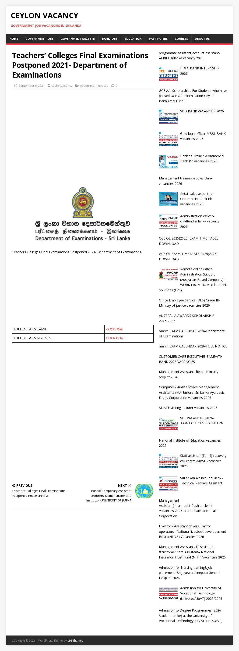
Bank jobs (109, 39)
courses (181, 39)
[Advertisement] (83, 127)
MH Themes (75, 641)
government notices (94, 85)
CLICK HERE (114, 329)
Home (14, 39)
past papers (158, 39)
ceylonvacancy (61, 85)
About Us (202, 39)
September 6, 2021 (31, 85)
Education (133, 39)
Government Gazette (78, 39)
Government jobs (39, 39)
